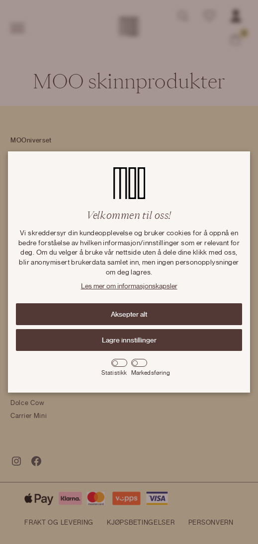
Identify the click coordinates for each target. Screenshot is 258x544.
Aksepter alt (129, 314)
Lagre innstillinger (129, 340)
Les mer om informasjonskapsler (129, 286)
